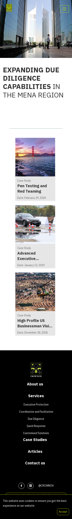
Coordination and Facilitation (36, 411)
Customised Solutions (36, 433)
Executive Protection (36, 404)
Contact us (35, 463)
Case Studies (35, 439)
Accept (63, 511)
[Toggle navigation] (64, 9)
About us (35, 384)
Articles (35, 451)
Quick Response (36, 426)
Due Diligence (36, 419)
